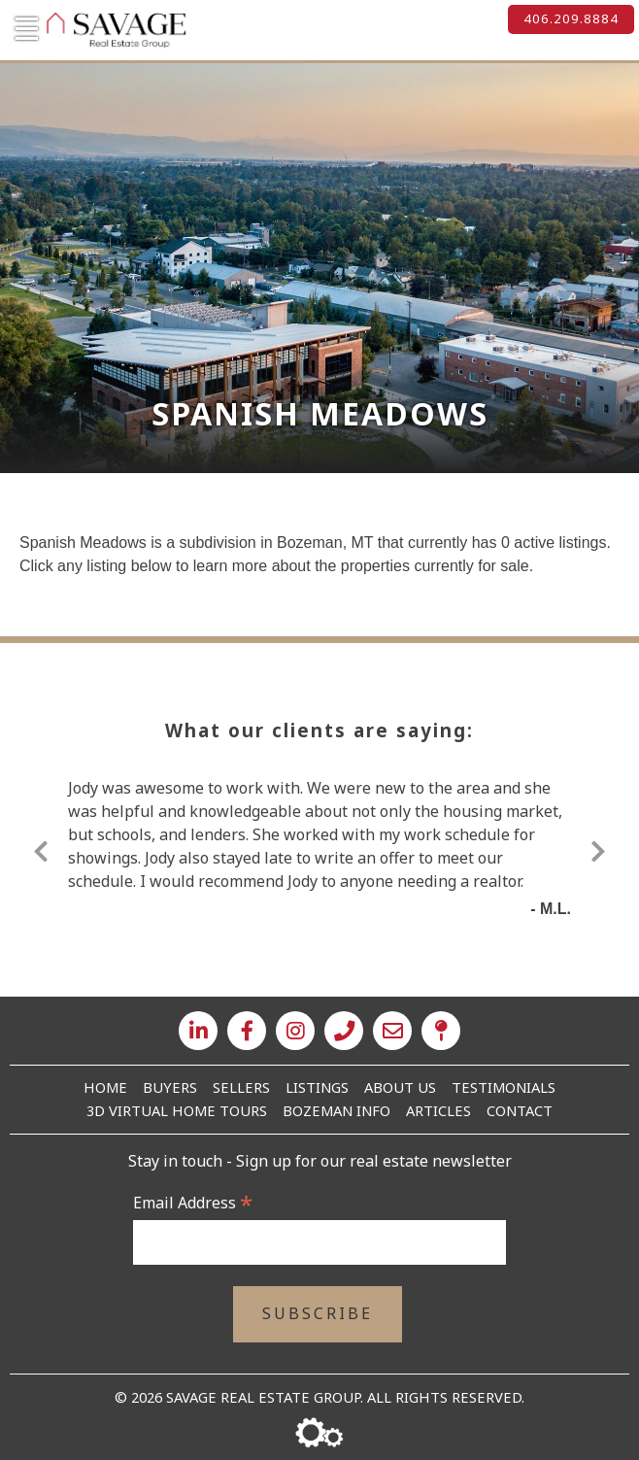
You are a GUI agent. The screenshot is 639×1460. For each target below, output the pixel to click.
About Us (400, 1087)
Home (105, 1087)
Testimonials (503, 1087)
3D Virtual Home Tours (176, 1110)
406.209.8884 (571, 18)
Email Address (192, 1202)
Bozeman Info (336, 1110)
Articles (438, 1110)
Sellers (241, 1087)
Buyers (170, 1087)
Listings (317, 1087)
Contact (520, 1110)
